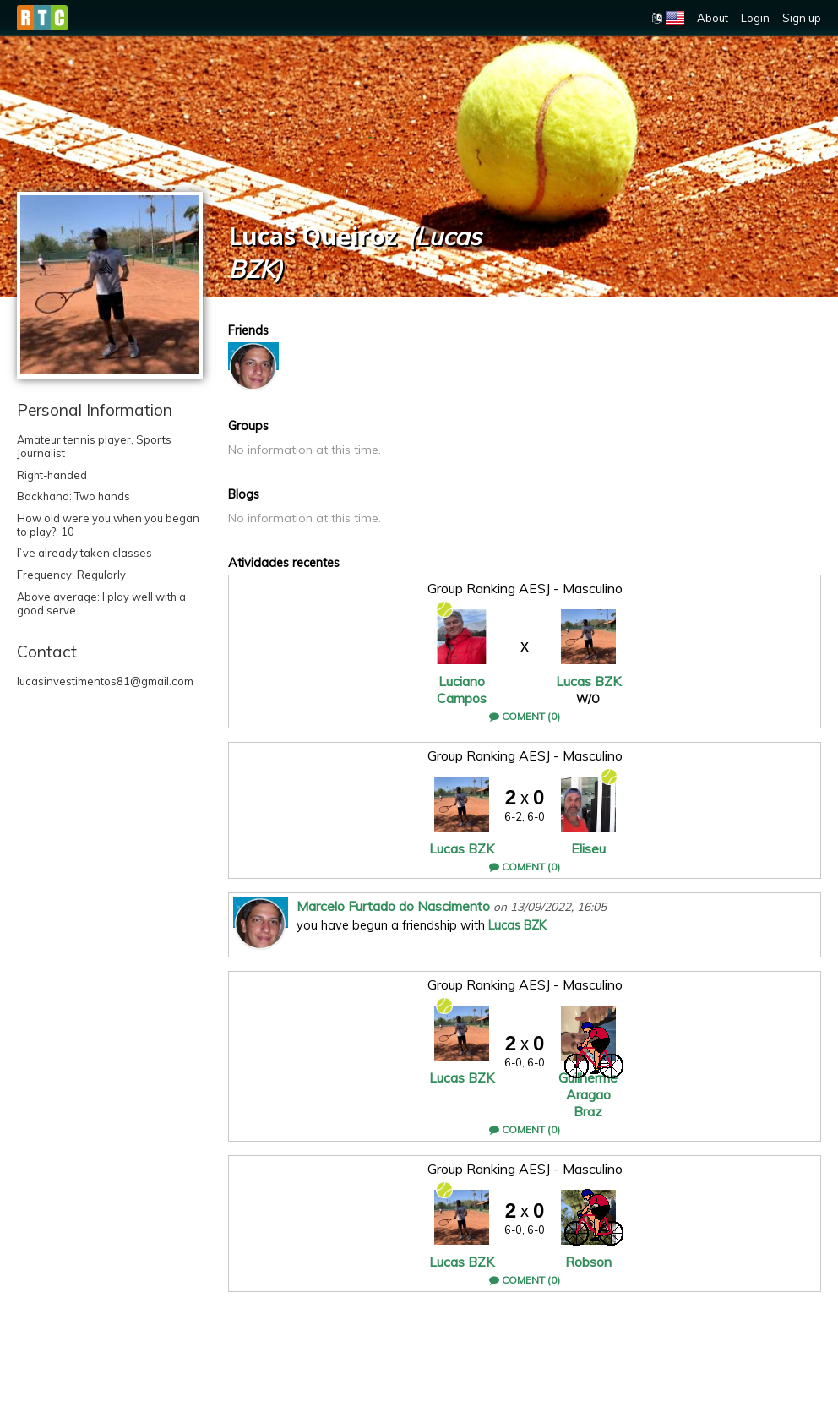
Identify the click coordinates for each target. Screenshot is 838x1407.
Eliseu (588, 848)
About (712, 18)
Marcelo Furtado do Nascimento (393, 905)
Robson (588, 1261)
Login (755, 18)
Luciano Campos (462, 689)
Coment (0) (524, 716)
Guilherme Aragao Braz (588, 1094)
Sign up (801, 18)
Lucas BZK (588, 681)
